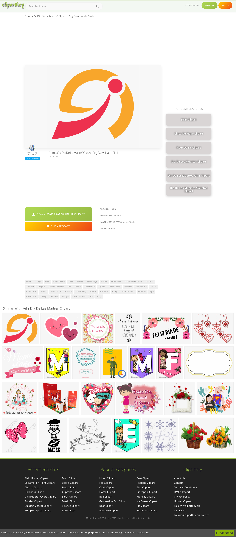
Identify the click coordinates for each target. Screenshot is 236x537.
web (47, 281)
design (44, 296)
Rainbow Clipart (108, 510)
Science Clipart (70, 505)
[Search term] (64, 6)
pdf (69, 286)
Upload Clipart (182, 501)
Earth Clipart (69, 496)
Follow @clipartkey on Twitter (191, 515)
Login (225, 5)
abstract (30, 286)
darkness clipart (34, 492)
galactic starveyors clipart (40, 496)
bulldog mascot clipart (38, 505)
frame (78, 286)
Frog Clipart (69, 487)
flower (44, 291)
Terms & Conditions (185, 487)
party (99, 296)
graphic (41, 286)
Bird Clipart (143, 487)
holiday (54, 296)
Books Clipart (70, 482)
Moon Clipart (107, 478)
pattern (68, 291)
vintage (65, 296)
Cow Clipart (143, 478)
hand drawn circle (133, 281)
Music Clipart (70, 501)
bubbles (128, 286)
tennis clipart (128, 291)
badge (115, 291)
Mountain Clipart (147, 510)
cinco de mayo (79, 296)
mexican (142, 291)
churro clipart (33, 487)
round (104, 281)
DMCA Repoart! (58, 226)
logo (39, 281)
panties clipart (33, 501)
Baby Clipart (69, 510)
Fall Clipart (105, 482)
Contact (178, 482)
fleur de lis (56, 291)
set (91, 296)
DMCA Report (182, 492)
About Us (179, 478)
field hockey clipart (36, 478)
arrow (153, 286)
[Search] (98, 6)
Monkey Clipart (146, 496)
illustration (116, 281)
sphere (93, 291)
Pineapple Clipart (147, 492)
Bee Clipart (105, 496)
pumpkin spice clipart (38, 510)
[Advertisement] (93, 42)
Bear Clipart (106, 505)
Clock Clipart (106, 487)
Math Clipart (69, 478)
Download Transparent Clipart (58, 214)
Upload (209, 5)
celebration (31, 296)
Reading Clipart (146, 482)
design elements (56, 286)
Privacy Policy (182, 496)
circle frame (59, 281)
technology (92, 281)
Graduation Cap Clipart (113, 501)
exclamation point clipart (40, 482)
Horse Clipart (107, 492)
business (104, 291)
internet (149, 281)
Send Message (32, 158)
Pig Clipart (143, 505)
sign (152, 291)
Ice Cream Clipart (147, 501)
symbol (29, 281)
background (141, 286)
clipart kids (31, 291)
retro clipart (114, 286)
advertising (81, 291)
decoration (90, 286)
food (71, 281)
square (102, 286)
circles (80, 281)
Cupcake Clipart (71, 492)
